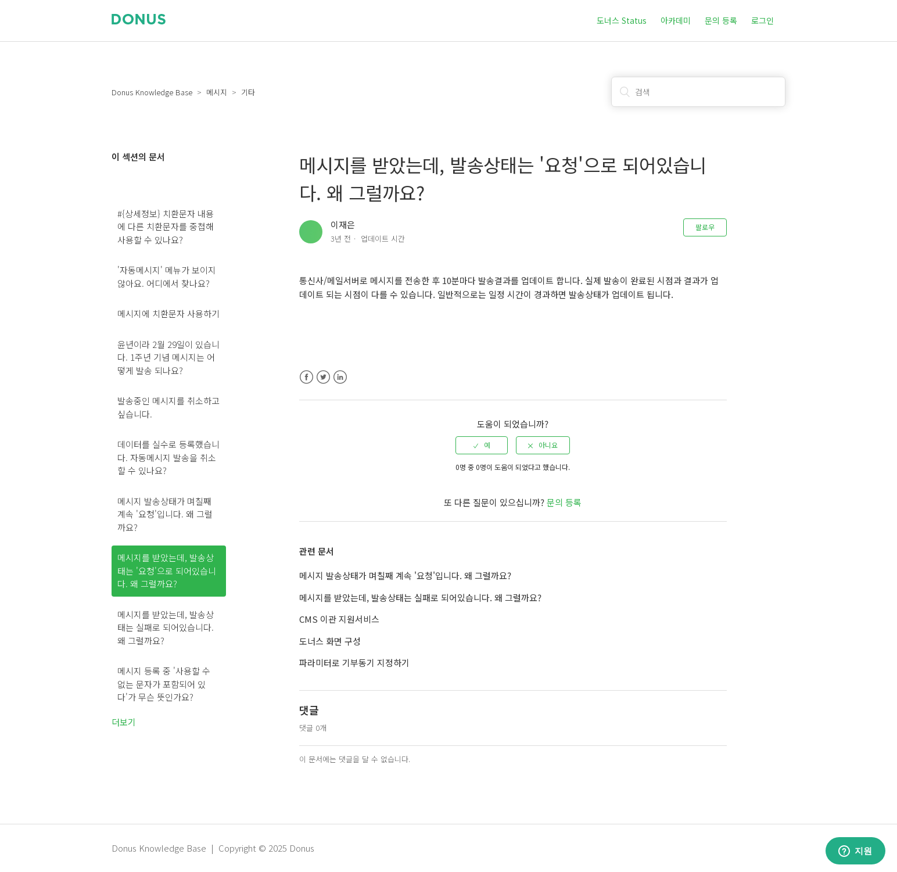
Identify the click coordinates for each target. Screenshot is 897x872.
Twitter (323, 377)
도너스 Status (622, 20)
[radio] (481, 445)
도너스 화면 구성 (330, 641)
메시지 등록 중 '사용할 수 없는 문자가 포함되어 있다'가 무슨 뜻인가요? (163, 684)
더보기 (124, 722)
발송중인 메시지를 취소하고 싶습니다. (168, 407)
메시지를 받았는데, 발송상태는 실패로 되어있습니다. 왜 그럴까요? (165, 627)
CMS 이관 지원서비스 (339, 619)
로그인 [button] (762, 20)
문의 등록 (721, 20)
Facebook (306, 377)
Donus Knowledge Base (152, 92)
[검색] (698, 92)
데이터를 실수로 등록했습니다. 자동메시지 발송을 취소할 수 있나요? (168, 457)
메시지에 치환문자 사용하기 (168, 313)
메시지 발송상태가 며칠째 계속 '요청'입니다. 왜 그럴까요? (165, 514)
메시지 (216, 92)
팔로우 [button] (705, 227)
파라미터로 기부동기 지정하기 (354, 662)
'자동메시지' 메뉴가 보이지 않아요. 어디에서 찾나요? (166, 276)
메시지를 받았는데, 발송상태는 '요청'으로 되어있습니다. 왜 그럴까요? (166, 570)
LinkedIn (340, 377)
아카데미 (676, 20)
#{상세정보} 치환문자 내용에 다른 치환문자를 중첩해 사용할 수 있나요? (165, 226)
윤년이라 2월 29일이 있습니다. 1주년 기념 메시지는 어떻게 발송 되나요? (168, 357)
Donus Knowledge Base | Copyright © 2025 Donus (213, 848)
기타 (248, 92)
